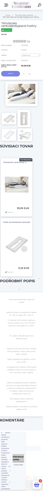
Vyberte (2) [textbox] (26, 55)
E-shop (6, 5)
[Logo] (21, 4)
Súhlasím (18, 465)
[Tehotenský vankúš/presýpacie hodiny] (21, 82)
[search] (40, 5)
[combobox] (30, 55)
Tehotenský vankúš (24, 15)
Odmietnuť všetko (18, 458)
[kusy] (25, 74)
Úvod (7, 15)
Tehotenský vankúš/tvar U (14, 162)
